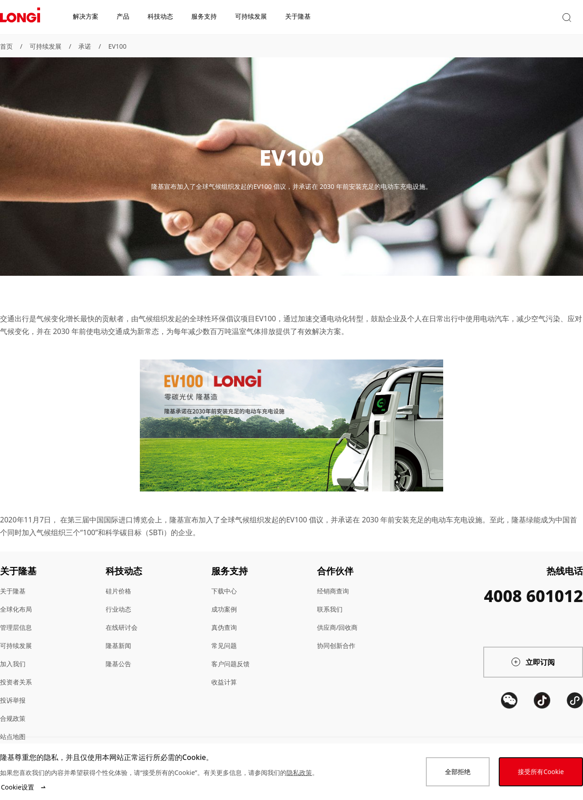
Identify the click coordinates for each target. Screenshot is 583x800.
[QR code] (509, 734)
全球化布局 (16, 609)
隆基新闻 (118, 645)
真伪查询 (224, 627)
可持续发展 (45, 46)
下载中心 (224, 591)
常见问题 (224, 645)
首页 (6, 46)
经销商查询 (333, 591)
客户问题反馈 (230, 663)
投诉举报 (13, 700)
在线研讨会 (122, 627)
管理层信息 (16, 627)
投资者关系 (16, 682)
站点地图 (13, 736)
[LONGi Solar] (20, 18)
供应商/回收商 (337, 627)
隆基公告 (118, 663)
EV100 (117, 46)
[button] (498, 17)
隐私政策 (299, 772)
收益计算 (224, 682)
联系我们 (330, 609)
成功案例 (224, 609)
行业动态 (118, 609)
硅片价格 (118, 591)
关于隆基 (13, 591)
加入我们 (13, 663)
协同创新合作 (336, 645)
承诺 (84, 46)
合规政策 (13, 718)
